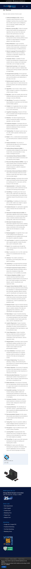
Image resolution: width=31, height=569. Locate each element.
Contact (7, 559)
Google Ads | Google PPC (10, 524)
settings (8, 564)
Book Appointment (8, 505)
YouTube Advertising (9, 529)
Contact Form (7, 510)
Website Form (7, 517)
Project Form (7, 515)
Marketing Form (7, 512)
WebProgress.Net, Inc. (8, 460)
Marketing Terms (8, 531)
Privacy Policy (13, 559)
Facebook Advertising (9, 526)
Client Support (7, 508)
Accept (4, 566)
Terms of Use (21, 559)
